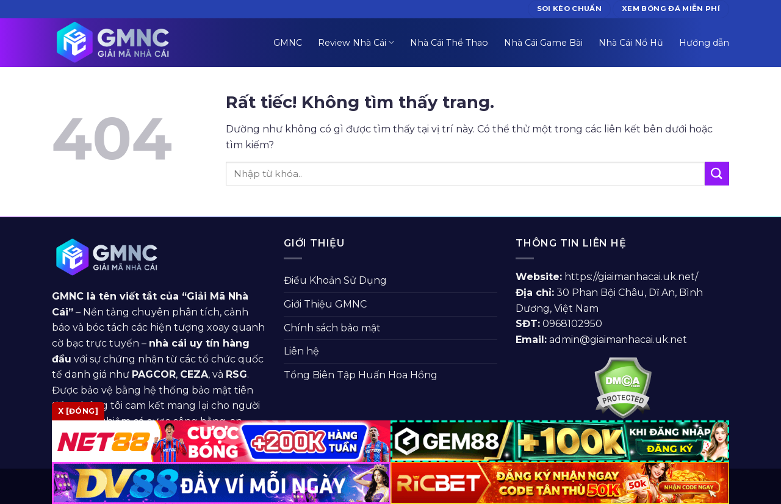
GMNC (287, 42)
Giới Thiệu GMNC (325, 304)
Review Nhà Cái (356, 42)
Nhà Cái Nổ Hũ (631, 42)
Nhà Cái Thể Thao (449, 42)
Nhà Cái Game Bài (543, 42)
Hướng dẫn (704, 42)
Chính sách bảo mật (332, 328)
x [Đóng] (78, 411)
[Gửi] (717, 173)
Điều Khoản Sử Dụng (335, 280)
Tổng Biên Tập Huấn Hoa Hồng (360, 375)
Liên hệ (301, 351)
